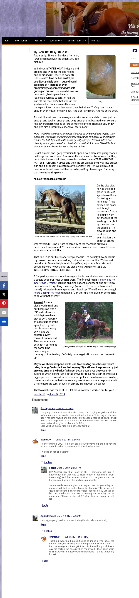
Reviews (41, 39)
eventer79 (39, 394)
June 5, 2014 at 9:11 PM (76, 536)
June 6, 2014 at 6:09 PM (69, 468)
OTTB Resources (78, 39)
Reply (43, 430)
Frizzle (44, 408)
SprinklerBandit (48, 516)
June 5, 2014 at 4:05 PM (69, 516)
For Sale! (95, 40)
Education (57, 39)
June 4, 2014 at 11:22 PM (60, 408)
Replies (48, 462)
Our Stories (23, 39)
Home (7, 40)
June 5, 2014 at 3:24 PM (68, 439)
